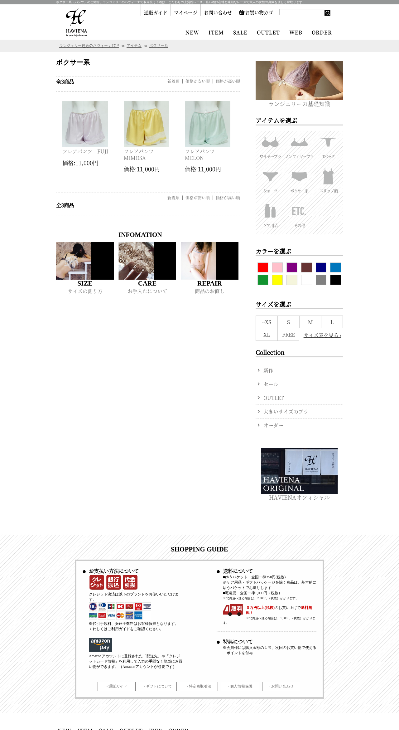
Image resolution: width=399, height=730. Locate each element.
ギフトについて (159, 686)
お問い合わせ (218, 12)
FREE (288, 334)
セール (270, 384)
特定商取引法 (200, 686)
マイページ (185, 12)
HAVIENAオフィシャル (299, 494)
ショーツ (270, 179)
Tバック (328, 145)
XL (266, 334)
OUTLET (268, 32)
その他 (299, 214)
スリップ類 (328, 179)
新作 (268, 370)
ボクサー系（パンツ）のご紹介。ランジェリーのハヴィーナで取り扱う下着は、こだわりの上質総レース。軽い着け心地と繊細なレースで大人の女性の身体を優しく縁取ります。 (180, 2)
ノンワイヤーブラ (299, 145)
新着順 (173, 81)
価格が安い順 (197, 81)
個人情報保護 (241, 686)
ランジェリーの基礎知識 (299, 101)
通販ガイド (155, 12)
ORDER (322, 32)
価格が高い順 (228, 81)
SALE (240, 32)
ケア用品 (270, 214)
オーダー (273, 425)
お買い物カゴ (255, 12)
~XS (266, 322)
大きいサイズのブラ (285, 411)
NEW (192, 32)
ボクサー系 (299, 179)
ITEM (216, 32)
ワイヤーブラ (270, 145)
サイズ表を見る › (322, 335)
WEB (295, 32)
